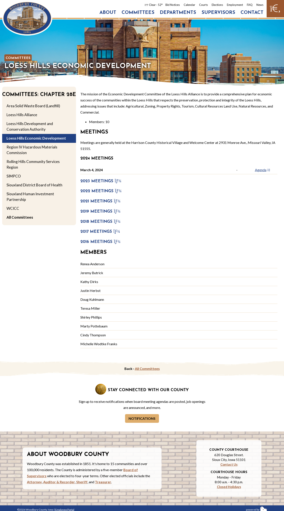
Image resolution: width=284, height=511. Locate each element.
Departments (178, 12)
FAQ (250, 5)
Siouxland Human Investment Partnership (30, 197)
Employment (235, 5)
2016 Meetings (100, 242)
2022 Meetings (101, 191)
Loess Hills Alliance (22, 114)
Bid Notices (172, 5)
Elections (217, 5)
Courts (203, 5)
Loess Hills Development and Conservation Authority (30, 126)
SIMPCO (14, 176)
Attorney (34, 482)
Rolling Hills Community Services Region (33, 164)
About (107, 12)
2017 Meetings (100, 232)
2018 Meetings (100, 222)
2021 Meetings (100, 201)
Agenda (264, 170)
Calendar (189, 5)
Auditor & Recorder (59, 482)
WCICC (13, 208)
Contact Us (229, 464)
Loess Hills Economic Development (36, 138)
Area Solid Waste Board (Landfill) (33, 106)
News (259, 5)
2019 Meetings (100, 212)
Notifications (142, 418)
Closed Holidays (229, 487)
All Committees (20, 217)
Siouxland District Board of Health (34, 185)
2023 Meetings (100, 181)
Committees (138, 12)
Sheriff (82, 482)
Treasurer (103, 482)
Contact (252, 12)
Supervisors (218, 12)
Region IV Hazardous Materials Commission (32, 150)
